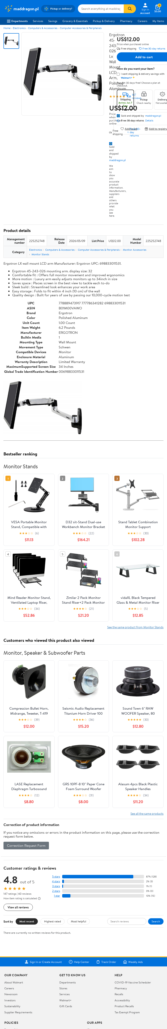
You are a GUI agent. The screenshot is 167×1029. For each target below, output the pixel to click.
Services (38, 21)
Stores (63, 988)
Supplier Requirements (18, 1012)
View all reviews (18, 907)
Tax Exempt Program (127, 1012)
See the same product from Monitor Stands (135, 627)
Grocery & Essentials (75, 21)
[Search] (130, 8)
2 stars (56, 891)
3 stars (56, 886)
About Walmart (13, 982)
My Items (158, 21)
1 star (57, 895)
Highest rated (52, 921)
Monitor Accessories (134, 250)
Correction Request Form (26, 845)
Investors (9, 1000)
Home (6, 28)
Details (149, 120)
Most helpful (78, 921)
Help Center (79, 962)
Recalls (119, 994)
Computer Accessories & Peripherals (81, 28)
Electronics (19, 28)
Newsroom (11, 994)
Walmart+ (65, 1000)
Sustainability (12, 1006)
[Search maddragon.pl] (101, 8)
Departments (17, 21)
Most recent (26, 921)
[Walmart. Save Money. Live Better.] (21, 9)
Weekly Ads (133, 962)
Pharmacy (126, 21)
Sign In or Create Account (43, 962)
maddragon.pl (117, 160)
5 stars (56, 876)
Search (156, 921)
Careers (142, 21)
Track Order (106, 962)
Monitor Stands (40, 254)
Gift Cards (65, 1006)
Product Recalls (124, 1006)
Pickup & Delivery (104, 21)
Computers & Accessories (42, 28)
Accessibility (122, 1000)
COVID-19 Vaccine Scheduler (133, 982)
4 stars (56, 881)
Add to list (128, 129)
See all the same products (147, 813)
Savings (52, 21)
